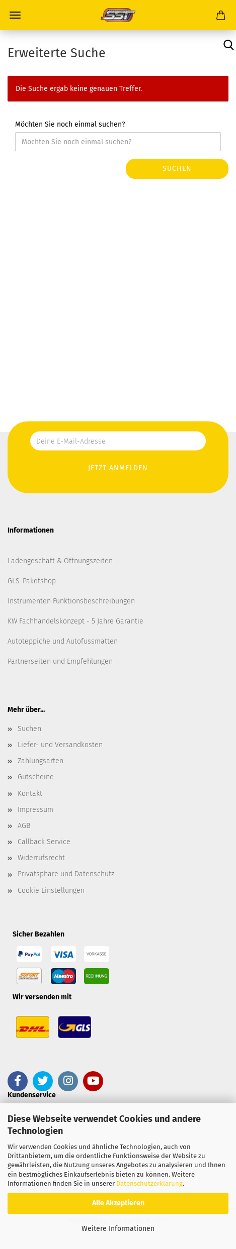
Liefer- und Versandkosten (60, 745)
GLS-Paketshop (32, 581)
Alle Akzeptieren (118, 1203)
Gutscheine (36, 777)
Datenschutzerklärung (149, 1183)
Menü (15, 15)
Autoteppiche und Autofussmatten (63, 641)
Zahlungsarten (40, 761)
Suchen (177, 168)
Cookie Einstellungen (51, 890)
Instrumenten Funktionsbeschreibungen (71, 601)
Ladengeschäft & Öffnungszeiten (60, 561)
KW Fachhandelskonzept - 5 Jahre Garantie (75, 621)
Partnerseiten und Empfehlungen (60, 661)
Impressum (35, 809)
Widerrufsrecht (41, 858)
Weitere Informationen (118, 1228)
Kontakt (30, 793)
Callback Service (44, 842)
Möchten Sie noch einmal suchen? (70, 124)
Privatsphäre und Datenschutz (66, 874)
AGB (24, 825)
